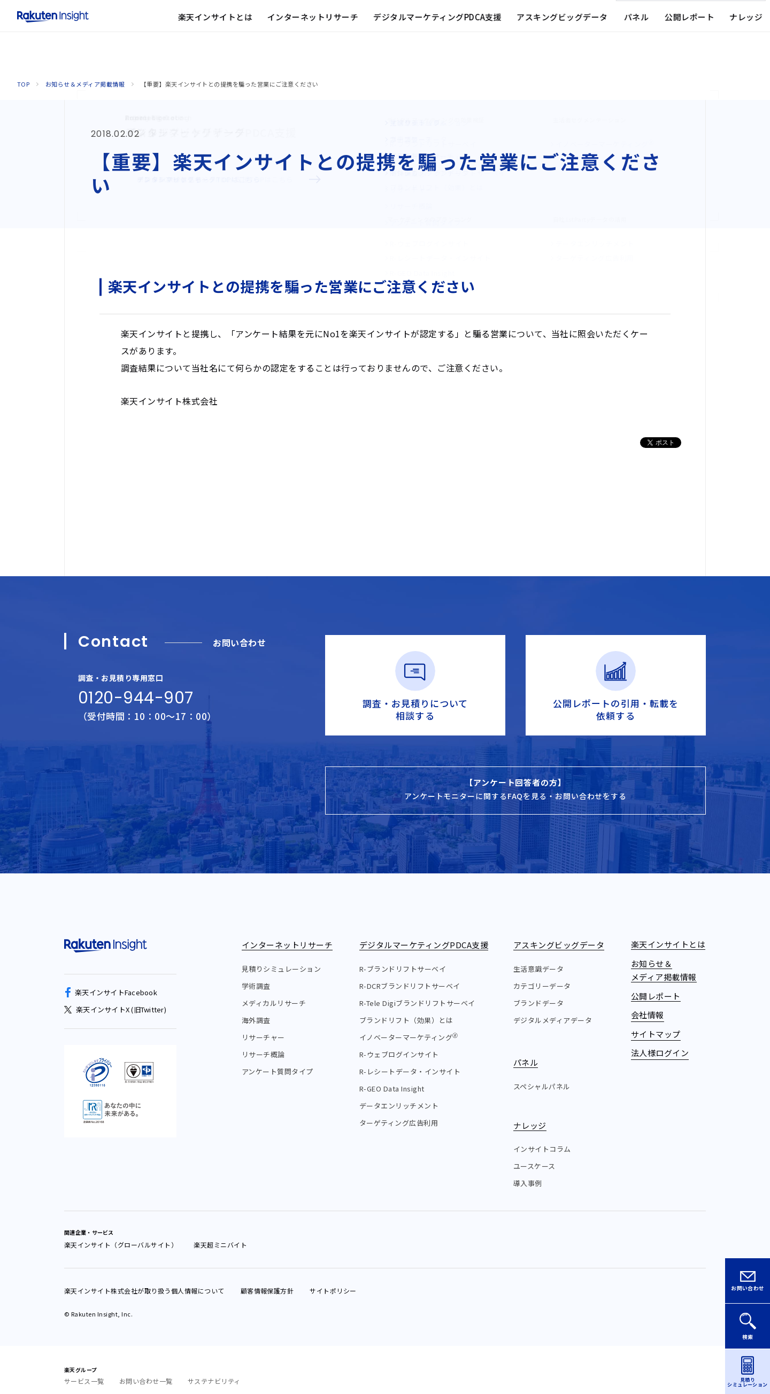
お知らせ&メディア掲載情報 (362, 23)
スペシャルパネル (542, 1075)
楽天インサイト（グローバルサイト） (121, 1232)
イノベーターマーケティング (408, 1025)
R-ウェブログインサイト (399, 1042)
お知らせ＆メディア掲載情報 (85, 84)
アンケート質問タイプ (277, 1060)
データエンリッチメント (398, 1094)
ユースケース (534, 1154)
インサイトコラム (542, 1137)
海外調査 (256, 1008)
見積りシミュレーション (281, 957)
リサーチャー (263, 1025)
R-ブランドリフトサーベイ (402, 957)
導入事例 (527, 1171)
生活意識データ (538, 957)
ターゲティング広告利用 (398, 1111)
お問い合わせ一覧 (146, 1369)
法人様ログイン (558, 23)
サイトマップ (494, 23)
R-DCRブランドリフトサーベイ (409, 974)
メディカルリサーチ (274, 991)
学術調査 (256, 974)
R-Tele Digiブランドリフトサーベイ (417, 991)
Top (23, 84)
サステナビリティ (214, 1369)
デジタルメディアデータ (552, 1008)
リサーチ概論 (263, 1042)
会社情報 (439, 23)
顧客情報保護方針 (267, 1278)
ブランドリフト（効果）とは (406, 1008)
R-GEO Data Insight (392, 1077)
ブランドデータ (538, 991)
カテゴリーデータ (542, 974)
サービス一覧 (84, 1369)
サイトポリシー (333, 1278)
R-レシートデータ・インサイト (409, 1060)
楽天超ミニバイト (220, 1232)
